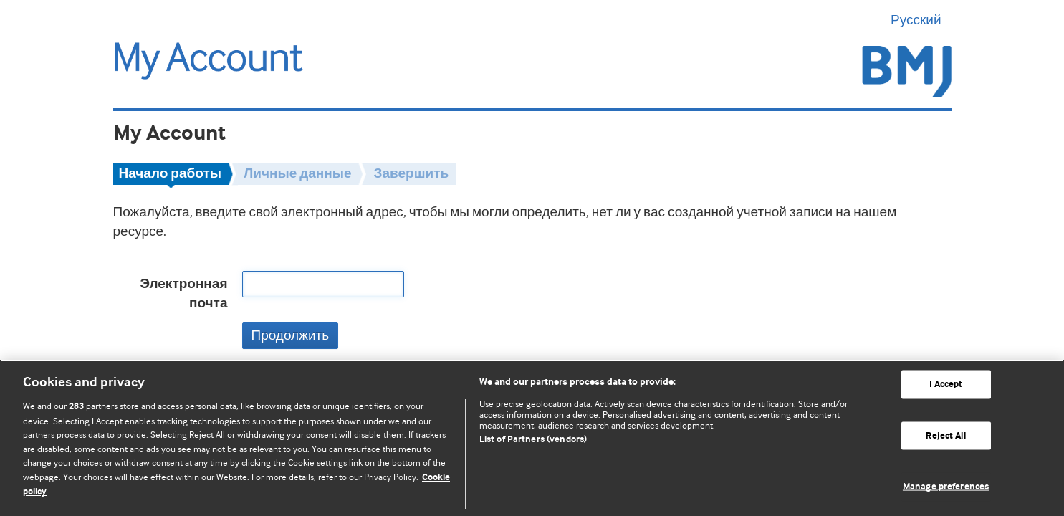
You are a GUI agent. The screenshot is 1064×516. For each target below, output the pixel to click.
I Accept (946, 384)
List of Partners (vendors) (533, 439)
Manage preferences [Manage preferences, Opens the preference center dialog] (946, 487)
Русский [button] (921, 20)
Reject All (945, 435)
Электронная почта (183, 294)
